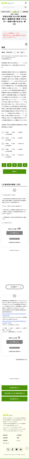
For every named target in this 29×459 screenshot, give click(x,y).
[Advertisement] (14, 266)
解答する (14, 171)
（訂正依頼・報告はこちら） (7, 58)
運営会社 (5, 435)
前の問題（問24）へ (14, 387)
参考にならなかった (14, 238)
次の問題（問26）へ (14, 399)
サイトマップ (6, 443)
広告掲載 (19, 435)
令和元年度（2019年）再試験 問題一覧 (14, 393)
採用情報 (5, 438)
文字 (18, 52)
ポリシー (19, 440)
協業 (18, 438)
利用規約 (5, 440)
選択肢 (3, 52)
